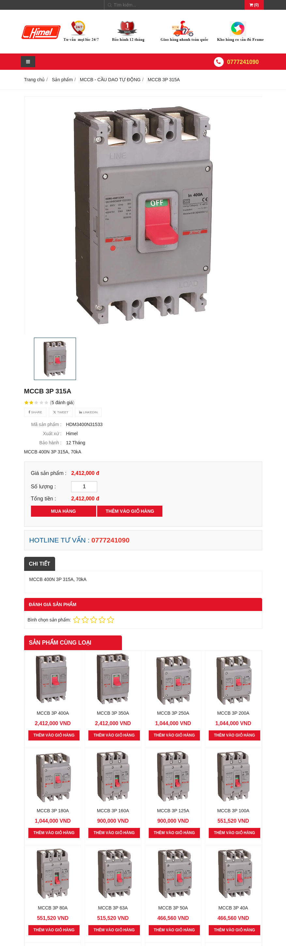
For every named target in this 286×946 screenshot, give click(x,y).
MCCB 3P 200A (233, 712)
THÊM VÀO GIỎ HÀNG (130, 511)
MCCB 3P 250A (173, 712)
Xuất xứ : (52, 433)
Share (35, 412)
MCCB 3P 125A (173, 810)
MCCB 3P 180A (53, 810)
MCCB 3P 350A (113, 712)
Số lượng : (43, 486)
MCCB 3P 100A (233, 810)
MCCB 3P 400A (53, 712)
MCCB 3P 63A (113, 907)
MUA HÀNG (63, 511)
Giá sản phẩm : (49, 473)
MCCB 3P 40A (233, 907)
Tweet (60, 412)
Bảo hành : (50, 442)
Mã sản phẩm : (46, 424)
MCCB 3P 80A (53, 907)
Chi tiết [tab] (39, 564)
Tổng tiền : (43, 498)
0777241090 (243, 62)
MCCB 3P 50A (173, 907)
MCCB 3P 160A (113, 810)
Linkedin (88, 412)
